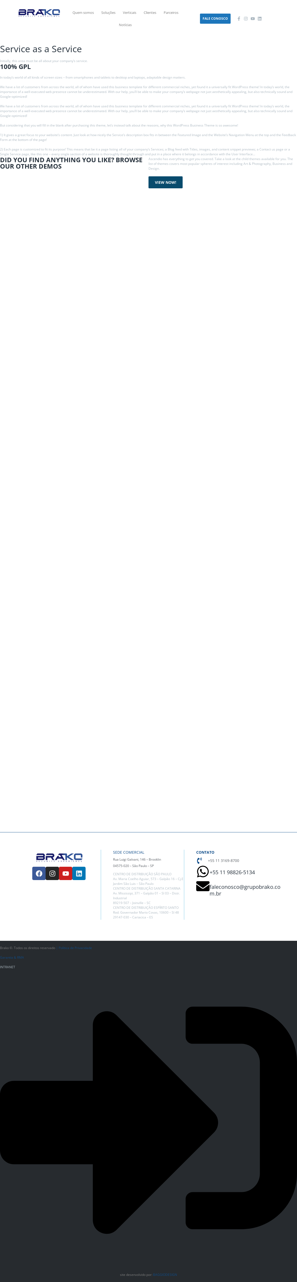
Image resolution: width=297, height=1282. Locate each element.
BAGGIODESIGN (165, 1274)
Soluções (108, 12)
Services (22, 41)
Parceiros (171, 12)
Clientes (150, 12)
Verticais (129, 12)
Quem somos (83, 12)
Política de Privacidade (75, 948)
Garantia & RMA (12, 957)
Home (5, 41)
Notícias (125, 24)
